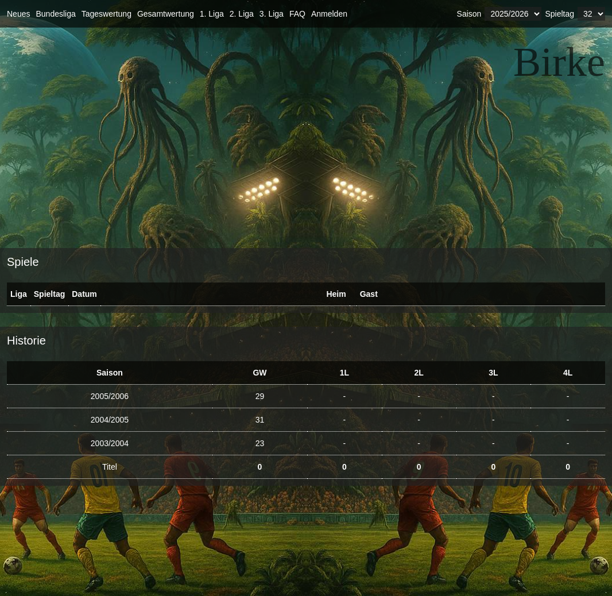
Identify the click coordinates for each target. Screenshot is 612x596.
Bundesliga (55, 13)
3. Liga (271, 13)
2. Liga (242, 13)
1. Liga (212, 13)
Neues (18, 13)
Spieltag (559, 13)
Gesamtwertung (165, 13)
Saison (469, 13)
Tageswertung (106, 13)
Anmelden (329, 13)
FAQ (297, 13)
